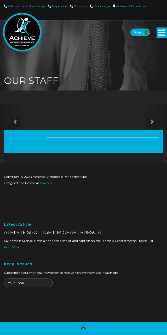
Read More (12, 247)
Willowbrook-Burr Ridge (26, 6)
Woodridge (101, 6)
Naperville (59, 6)
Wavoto (46, 183)
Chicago (80, 6)
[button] (12, 117)
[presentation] (43, 297)
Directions (130, 6)
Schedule (140, 32)
